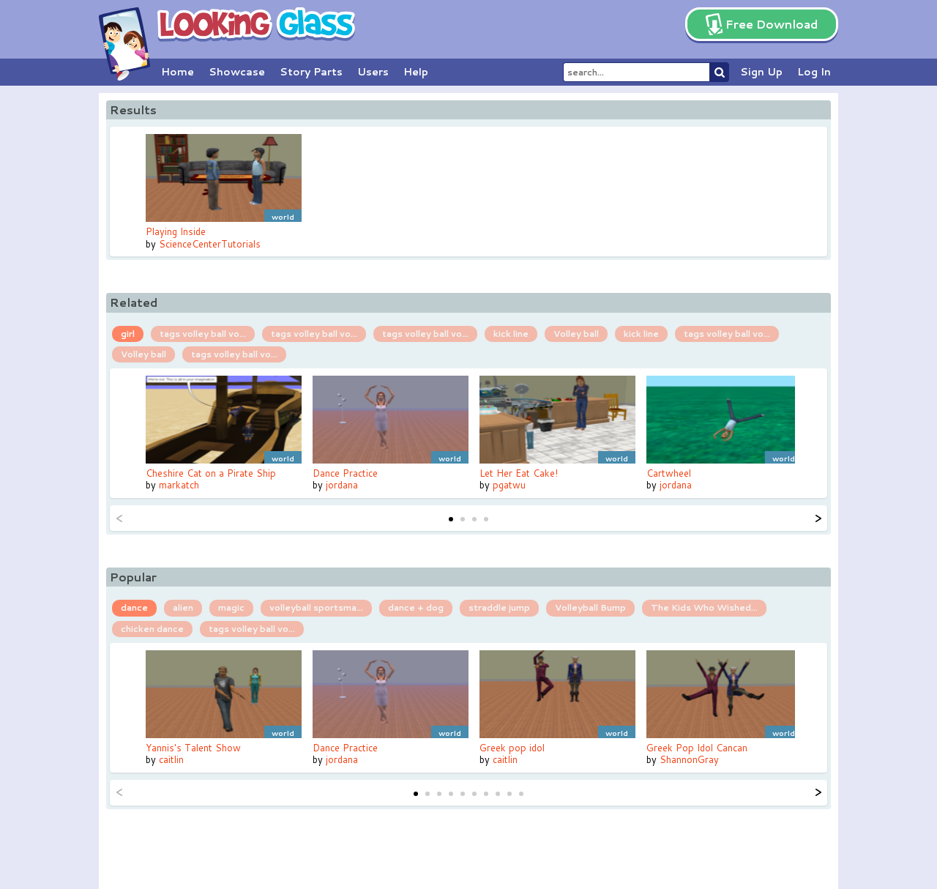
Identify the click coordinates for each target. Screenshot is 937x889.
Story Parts (311, 71)
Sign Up (761, 71)
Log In (814, 71)
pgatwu (509, 484)
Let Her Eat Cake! (518, 473)
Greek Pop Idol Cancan (696, 747)
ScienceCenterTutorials (210, 243)
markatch (179, 484)
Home (177, 71)
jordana (342, 484)
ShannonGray (689, 759)
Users (373, 71)
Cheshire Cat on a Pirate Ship (211, 473)
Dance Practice (345, 473)
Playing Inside (176, 231)
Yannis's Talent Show (193, 747)
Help (415, 71)
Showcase (237, 71)
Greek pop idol (512, 747)
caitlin (171, 759)
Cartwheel (668, 473)
